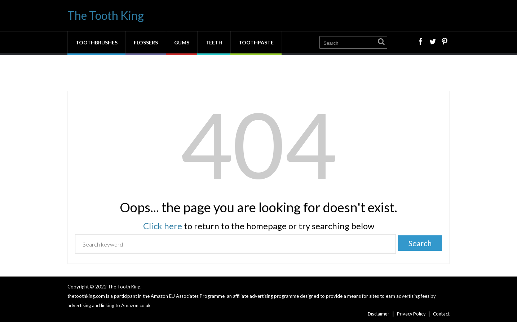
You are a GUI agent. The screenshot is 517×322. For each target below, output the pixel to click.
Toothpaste (256, 42)
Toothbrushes (97, 42)
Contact (441, 313)
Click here (162, 226)
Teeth (214, 42)
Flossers (146, 42)
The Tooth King (105, 15)
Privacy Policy (411, 313)
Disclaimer (378, 313)
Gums (181, 42)
